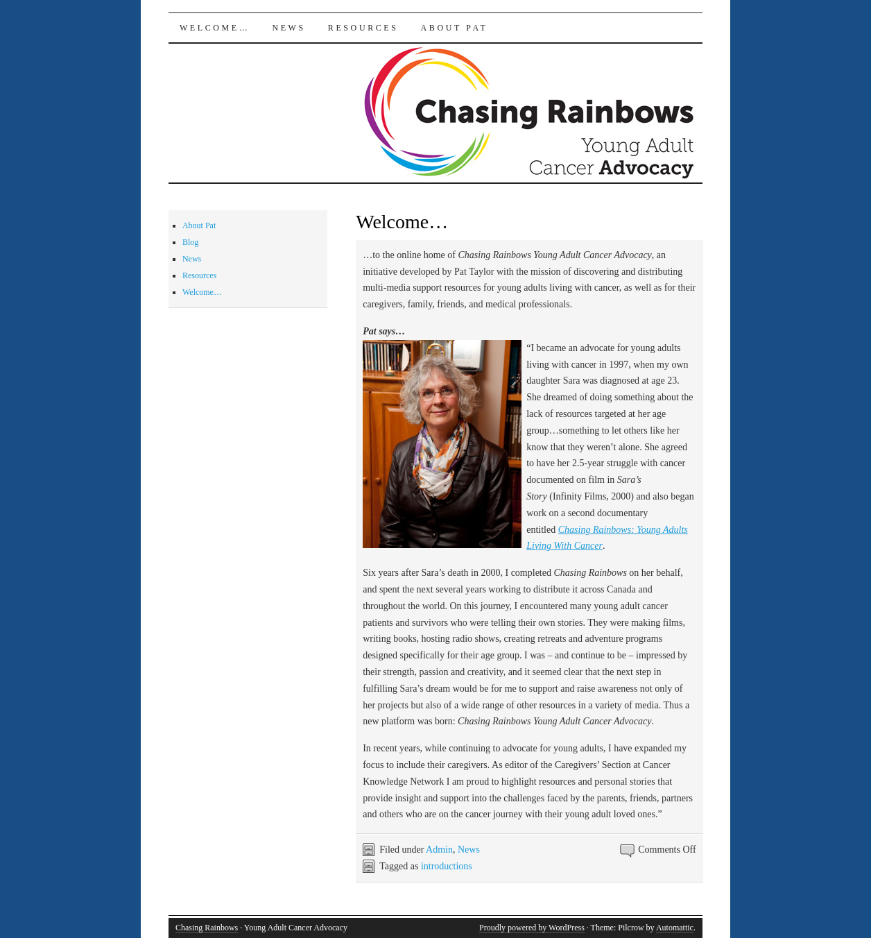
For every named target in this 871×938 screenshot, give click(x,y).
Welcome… (215, 28)
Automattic (674, 927)
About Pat (454, 28)
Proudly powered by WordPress (532, 927)
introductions (446, 866)
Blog (190, 242)
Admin (439, 849)
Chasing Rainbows (206, 927)
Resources (363, 28)
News (288, 28)
